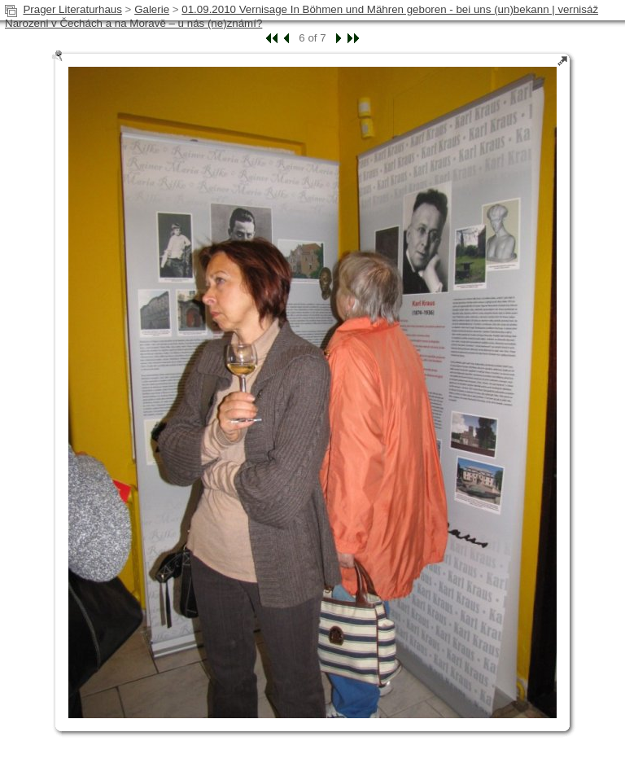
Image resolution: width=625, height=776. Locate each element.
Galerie (151, 9)
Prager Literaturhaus (72, 9)
